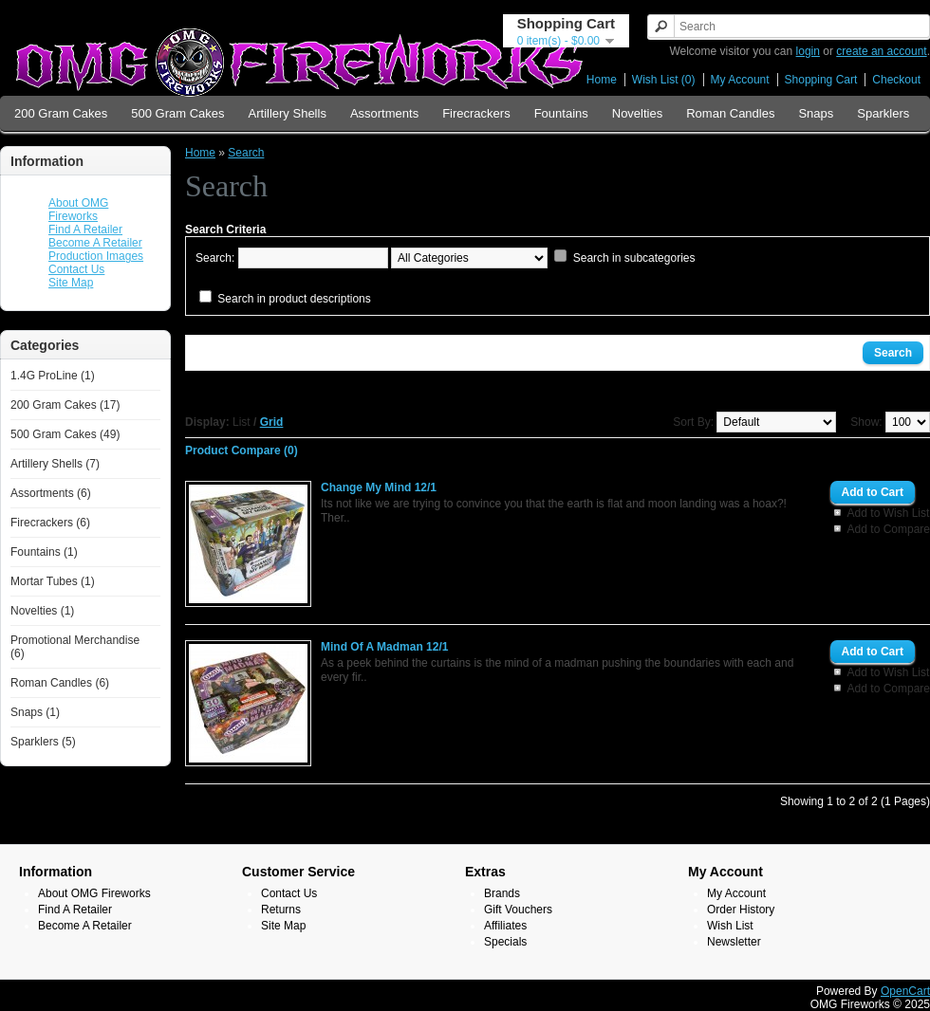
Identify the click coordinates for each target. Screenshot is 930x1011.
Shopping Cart (821, 79)
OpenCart (905, 991)
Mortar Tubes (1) (52, 581)
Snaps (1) (35, 712)
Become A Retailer (95, 242)
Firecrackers (476, 113)
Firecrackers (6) (50, 522)
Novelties (637, 113)
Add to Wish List (888, 513)
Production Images (95, 256)
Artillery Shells (287, 113)
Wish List (730, 925)
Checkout (896, 79)
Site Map (70, 282)
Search (246, 152)
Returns (281, 909)
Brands (502, 893)
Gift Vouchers (518, 909)
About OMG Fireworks (78, 209)
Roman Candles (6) (59, 682)
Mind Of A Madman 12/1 (384, 646)
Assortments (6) (50, 493)
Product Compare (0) (241, 450)
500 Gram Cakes (177, 113)
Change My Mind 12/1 (379, 487)
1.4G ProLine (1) (52, 375)
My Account (740, 79)
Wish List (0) (664, 79)
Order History (740, 909)
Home (601, 79)
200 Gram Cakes (60, 113)
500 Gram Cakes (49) (65, 434)
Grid (272, 422)
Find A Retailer (85, 229)
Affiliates (505, 925)
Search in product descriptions (293, 298)
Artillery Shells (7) (55, 463)
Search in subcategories (634, 258)
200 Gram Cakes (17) (65, 405)
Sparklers (883, 113)
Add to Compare (888, 529)
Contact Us (76, 269)
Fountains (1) (44, 552)
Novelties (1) (42, 610)
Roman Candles (730, 113)
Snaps (815, 113)
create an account (881, 51)
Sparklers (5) (43, 741)
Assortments (384, 113)
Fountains (561, 113)
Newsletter (734, 941)
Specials (505, 941)
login (808, 51)
